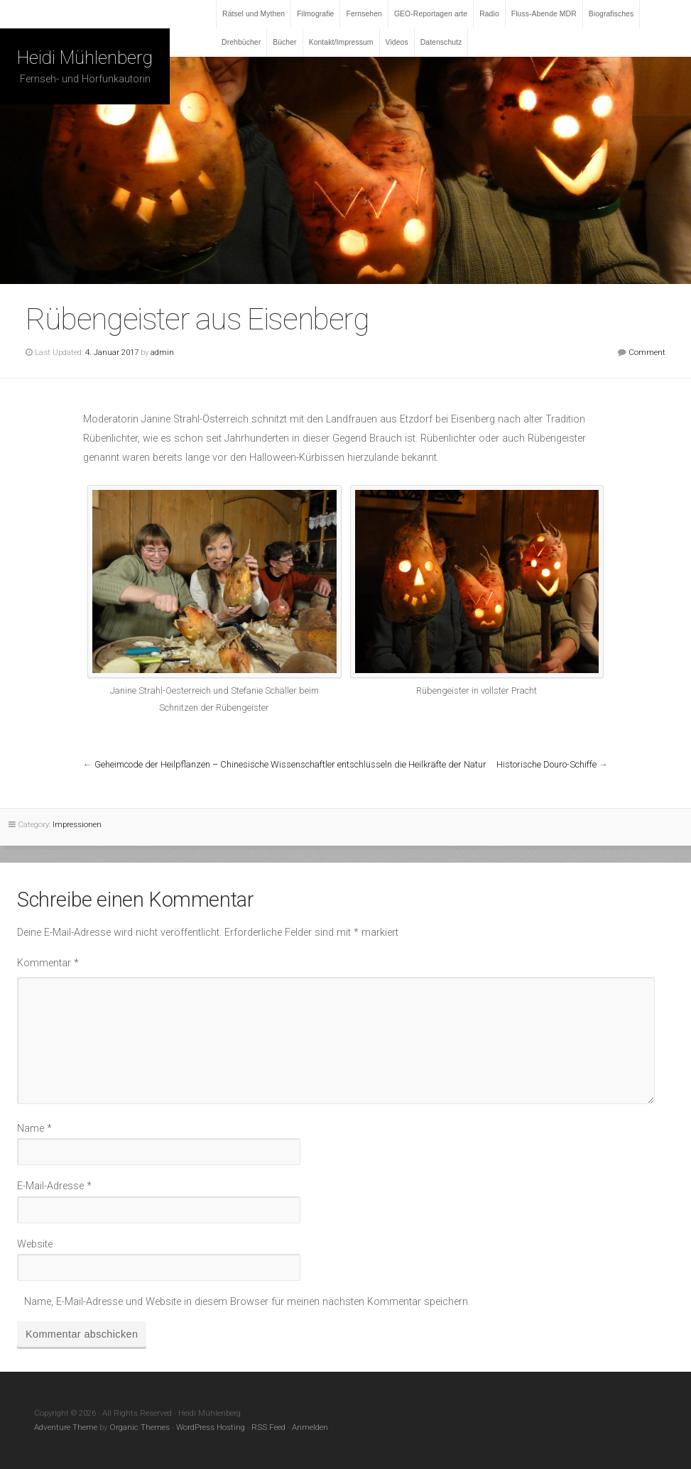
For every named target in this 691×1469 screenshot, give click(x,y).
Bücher (284, 42)
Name (34, 1129)
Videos (397, 42)
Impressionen (77, 824)
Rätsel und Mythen (253, 14)
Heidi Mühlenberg (85, 57)
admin (162, 352)
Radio (489, 14)
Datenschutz (441, 42)
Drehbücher (241, 42)
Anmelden (310, 1427)
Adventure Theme (65, 1427)
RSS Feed (268, 1427)
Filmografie (315, 14)
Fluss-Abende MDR (544, 14)
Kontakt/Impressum (341, 42)
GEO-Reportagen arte (430, 14)
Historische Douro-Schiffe (546, 764)
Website (35, 1244)
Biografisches (611, 14)
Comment (647, 352)
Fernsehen (363, 14)
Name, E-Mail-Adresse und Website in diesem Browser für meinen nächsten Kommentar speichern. (247, 1302)
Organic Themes (139, 1427)
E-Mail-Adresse (54, 1186)
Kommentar (48, 963)
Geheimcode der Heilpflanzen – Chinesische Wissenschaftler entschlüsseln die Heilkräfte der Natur (290, 764)
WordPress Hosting (210, 1427)
